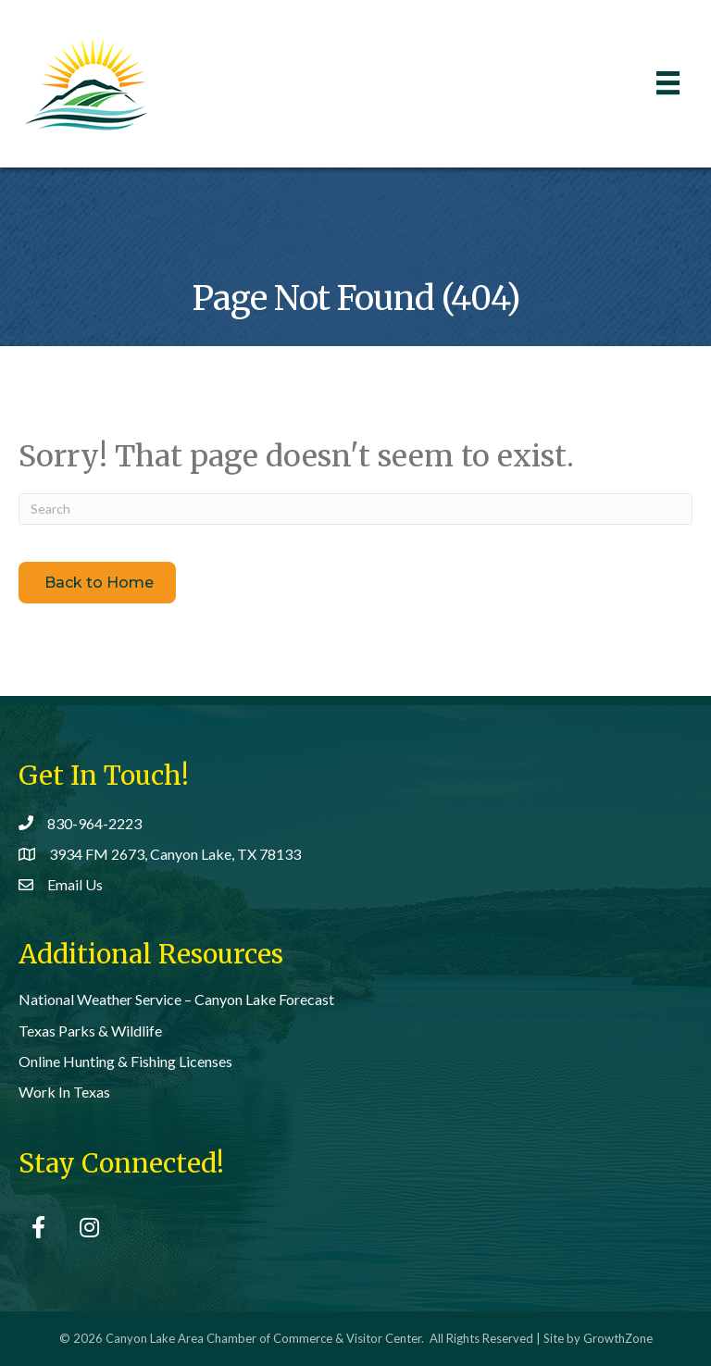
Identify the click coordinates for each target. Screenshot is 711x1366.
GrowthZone (618, 1338)
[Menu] (667, 82)
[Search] (355, 509)
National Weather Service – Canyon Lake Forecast (176, 999)
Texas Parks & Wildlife (90, 1030)
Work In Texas (64, 1091)
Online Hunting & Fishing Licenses (125, 1061)
